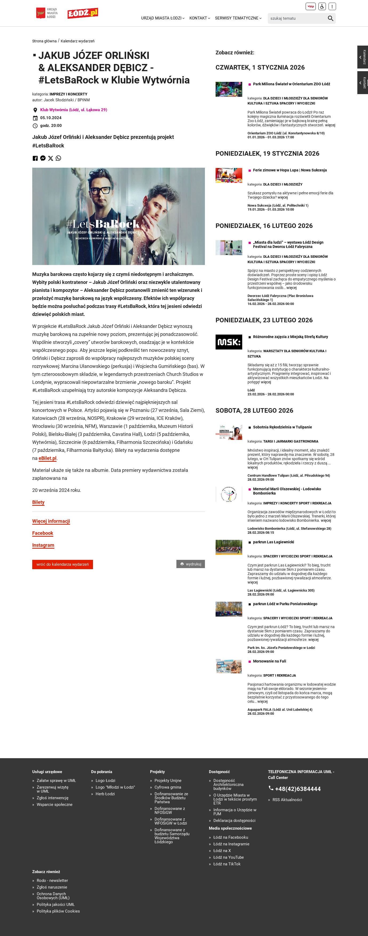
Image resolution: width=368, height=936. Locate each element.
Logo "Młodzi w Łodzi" (115, 787)
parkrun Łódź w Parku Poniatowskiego (285, 604)
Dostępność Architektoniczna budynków (228, 785)
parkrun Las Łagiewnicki (273, 542)
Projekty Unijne (168, 781)
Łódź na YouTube (228, 857)
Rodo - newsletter (52, 881)
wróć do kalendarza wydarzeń (63, 564)
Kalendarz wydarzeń (78, 41)
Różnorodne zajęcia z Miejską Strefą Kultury (290, 337)
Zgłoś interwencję (52, 798)
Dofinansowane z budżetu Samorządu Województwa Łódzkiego (172, 836)
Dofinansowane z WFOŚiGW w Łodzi (171, 821)
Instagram (43, 545)
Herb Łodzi (105, 794)
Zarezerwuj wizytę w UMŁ (52, 789)
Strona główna (44, 41)
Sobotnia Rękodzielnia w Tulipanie (282, 427)
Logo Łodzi (105, 781)
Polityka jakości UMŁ (56, 905)
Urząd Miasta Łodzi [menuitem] (161, 18)
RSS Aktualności (287, 800)
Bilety (38, 502)
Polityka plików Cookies (58, 911)
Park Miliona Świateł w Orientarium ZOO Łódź (291, 84)
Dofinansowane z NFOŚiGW (170, 811)
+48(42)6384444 (298, 788)
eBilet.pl (47, 458)
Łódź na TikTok (227, 864)
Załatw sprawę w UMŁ (56, 781)
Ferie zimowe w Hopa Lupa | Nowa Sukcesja (290, 170)
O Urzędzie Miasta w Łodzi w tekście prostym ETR (235, 799)
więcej (330, 125)
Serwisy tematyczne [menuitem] (236, 18)
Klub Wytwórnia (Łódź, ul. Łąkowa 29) (73, 109)
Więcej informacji (51, 521)
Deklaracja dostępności (234, 821)
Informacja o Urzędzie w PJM (234, 812)
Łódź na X (222, 851)
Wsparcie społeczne (54, 805)
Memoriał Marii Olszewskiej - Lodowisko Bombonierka (287, 491)
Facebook (42, 533)
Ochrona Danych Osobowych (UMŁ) (53, 896)
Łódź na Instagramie (231, 844)
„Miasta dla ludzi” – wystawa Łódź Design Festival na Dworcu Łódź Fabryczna (288, 244)
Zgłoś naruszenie (52, 887)
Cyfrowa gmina (168, 787)
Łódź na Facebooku (230, 837)
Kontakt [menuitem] (198, 18)
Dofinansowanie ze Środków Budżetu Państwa (171, 798)
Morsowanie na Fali (269, 661)
